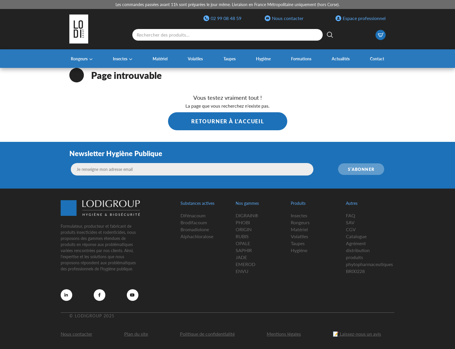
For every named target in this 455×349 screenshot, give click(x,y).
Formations (301, 59)
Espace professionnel (360, 18)
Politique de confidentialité (207, 333)
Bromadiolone (194, 229)
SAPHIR (244, 250)
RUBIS (242, 236)
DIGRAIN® (247, 215)
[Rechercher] (330, 35)
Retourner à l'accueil (227, 121)
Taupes (229, 59)
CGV (351, 229)
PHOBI (243, 222)
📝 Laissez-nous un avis (357, 333)
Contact (377, 59)
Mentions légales (284, 333)
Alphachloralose (196, 236)
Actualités (341, 59)
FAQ (350, 215)
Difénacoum (192, 215)
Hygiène (263, 59)
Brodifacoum (193, 222)
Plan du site (136, 333)
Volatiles (195, 59)
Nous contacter (284, 18)
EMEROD (245, 264)
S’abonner (361, 169)
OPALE (243, 243)
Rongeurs (79, 59)
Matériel (160, 59)
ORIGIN (244, 229)
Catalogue (356, 236)
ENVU (242, 271)
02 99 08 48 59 (222, 18)
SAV (350, 222)
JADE (241, 257)
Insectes (120, 59)
